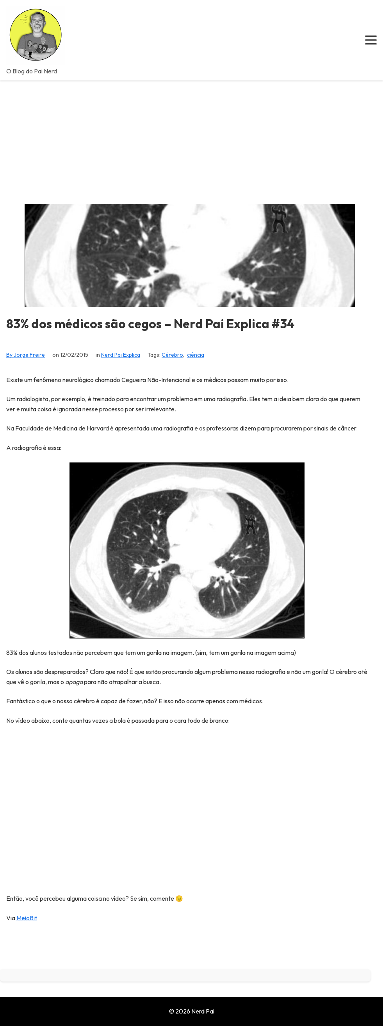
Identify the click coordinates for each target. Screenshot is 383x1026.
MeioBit (26, 918)
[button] (371, 40)
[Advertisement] (191, 139)
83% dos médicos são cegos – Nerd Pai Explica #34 (150, 323)
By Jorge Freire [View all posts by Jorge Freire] (25, 354)
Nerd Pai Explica (120, 354)
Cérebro (172, 354)
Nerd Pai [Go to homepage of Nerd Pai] (202, 1011)
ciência (195, 354)
